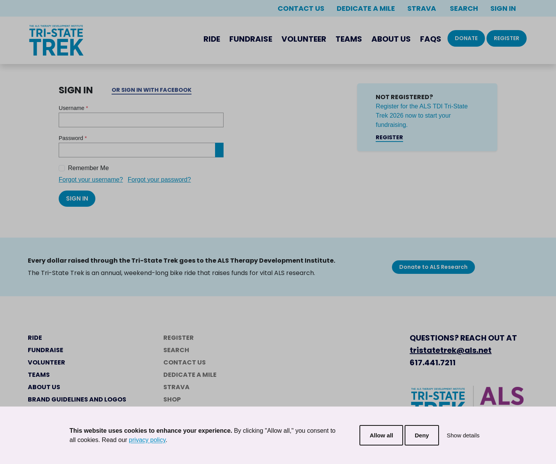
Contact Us (301, 8)
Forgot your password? (159, 179)
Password (73, 138)
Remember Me (88, 168)
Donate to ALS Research (433, 267)
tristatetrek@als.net (451, 350)
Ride (211, 39)
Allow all (381, 435)
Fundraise (250, 39)
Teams (349, 39)
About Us (391, 39)
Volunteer (303, 39)
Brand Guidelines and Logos (77, 399)
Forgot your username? (91, 179)
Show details (463, 435)
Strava (421, 8)
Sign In (503, 8)
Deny (422, 435)
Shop (172, 399)
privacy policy (147, 440)
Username (73, 108)
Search (463, 8)
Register (506, 38)
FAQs (430, 39)
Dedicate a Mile (366, 8)
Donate (466, 38)
